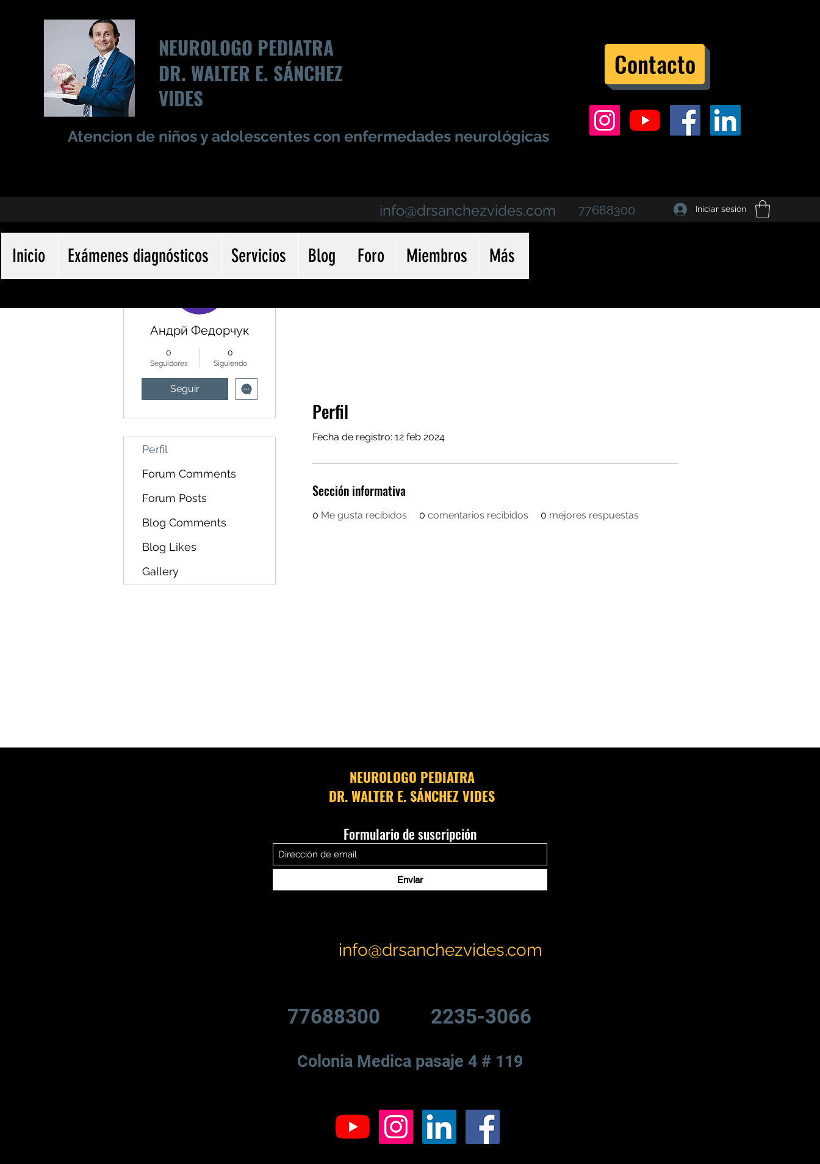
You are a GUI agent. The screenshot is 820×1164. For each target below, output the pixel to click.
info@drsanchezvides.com (467, 210)
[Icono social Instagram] (604, 120)
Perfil (155, 449)
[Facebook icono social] (685, 120)
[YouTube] (645, 120)
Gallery (160, 571)
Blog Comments (184, 522)
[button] (762, 209)
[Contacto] (655, 64)
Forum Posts (174, 498)
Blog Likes (169, 546)
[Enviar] (410, 879)
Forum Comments (189, 473)
